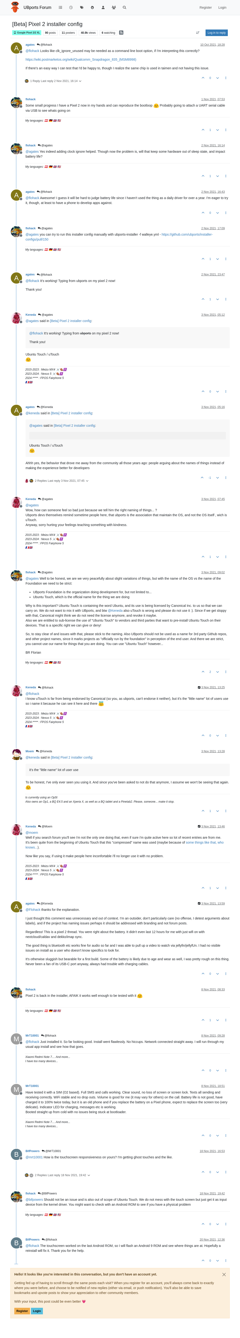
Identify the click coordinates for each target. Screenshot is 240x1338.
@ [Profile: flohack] (32, 51)
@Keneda (45, 407)
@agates (45, 145)
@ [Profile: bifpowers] (34, 1199)
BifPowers (33, 1151)
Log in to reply (217, 32)
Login (37, 1311)
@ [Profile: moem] (32, 832)
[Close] (224, 1274)
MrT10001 (32, 1035)
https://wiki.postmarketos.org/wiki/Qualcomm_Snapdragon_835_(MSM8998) (81, 59)
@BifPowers (47, 1193)
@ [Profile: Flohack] (33, 910)
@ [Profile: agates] (32, 151)
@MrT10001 (51, 1151)
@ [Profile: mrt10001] (34, 1157)
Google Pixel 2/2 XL (26, 32)
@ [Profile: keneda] (33, 413)
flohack (31, 99)
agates (30, 44)
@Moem (45, 826)
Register (22, 1311)
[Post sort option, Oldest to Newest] (198, 33)
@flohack (44, 44)
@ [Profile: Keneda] (115, 610)
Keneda (31, 314)
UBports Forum (38, 7)
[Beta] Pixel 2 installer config (70, 321)
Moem (30, 751)
